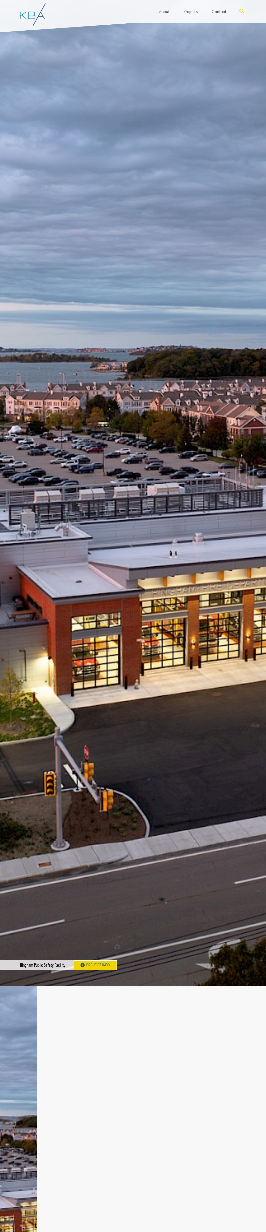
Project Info (95, 965)
